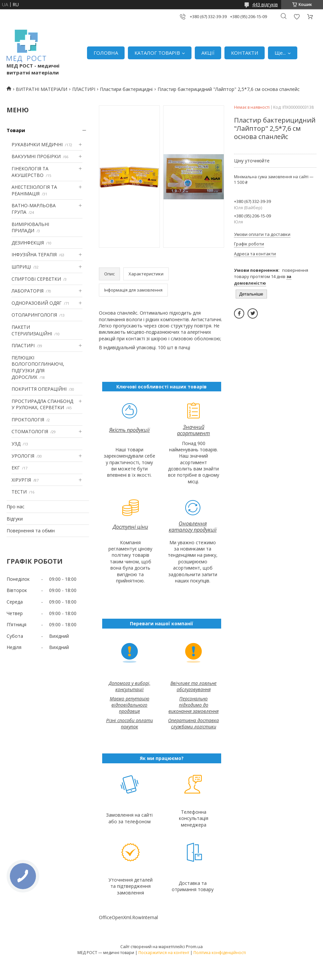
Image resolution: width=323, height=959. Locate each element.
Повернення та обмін (31, 530)
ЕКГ (16, 468)
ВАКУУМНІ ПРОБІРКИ (36, 156)
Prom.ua (194, 946)
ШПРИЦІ (21, 267)
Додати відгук (296, 16)
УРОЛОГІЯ (23, 456)
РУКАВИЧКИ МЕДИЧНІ (37, 144)
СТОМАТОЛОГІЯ (30, 431)
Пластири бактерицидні (126, 89)
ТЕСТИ (19, 492)
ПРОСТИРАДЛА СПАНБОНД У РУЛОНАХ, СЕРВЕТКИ (42, 404)
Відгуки (15, 519)
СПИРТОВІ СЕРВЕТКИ (36, 279)
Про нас (15, 506)
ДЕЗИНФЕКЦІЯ (28, 243)
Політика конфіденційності (219, 952)
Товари (16, 130)
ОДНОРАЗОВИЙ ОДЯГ (37, 303)
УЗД (16, 443)
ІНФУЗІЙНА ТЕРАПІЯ (34, 254)
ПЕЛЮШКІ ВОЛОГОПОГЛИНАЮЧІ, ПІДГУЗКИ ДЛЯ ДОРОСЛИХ (38, 367)
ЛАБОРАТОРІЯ (28, 291)
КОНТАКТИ (244, 52)
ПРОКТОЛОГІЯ (28, 419)
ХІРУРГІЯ (21, 480)
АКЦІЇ (208, 52)
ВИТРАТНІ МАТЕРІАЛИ (41, 89)
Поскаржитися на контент (163, 952)
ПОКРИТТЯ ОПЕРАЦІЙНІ (39, 389)
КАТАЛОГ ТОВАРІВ (157, 52)
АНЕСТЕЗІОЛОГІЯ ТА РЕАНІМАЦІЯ (34, 190)
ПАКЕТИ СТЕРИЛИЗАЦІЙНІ (32, 330)
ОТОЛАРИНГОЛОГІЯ (34, 315)
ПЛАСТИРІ (83, 89)
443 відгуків (265, 4)
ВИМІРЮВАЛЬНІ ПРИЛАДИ (30, 227)
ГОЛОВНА (106, 52)
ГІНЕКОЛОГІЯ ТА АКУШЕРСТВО (30, 171)
